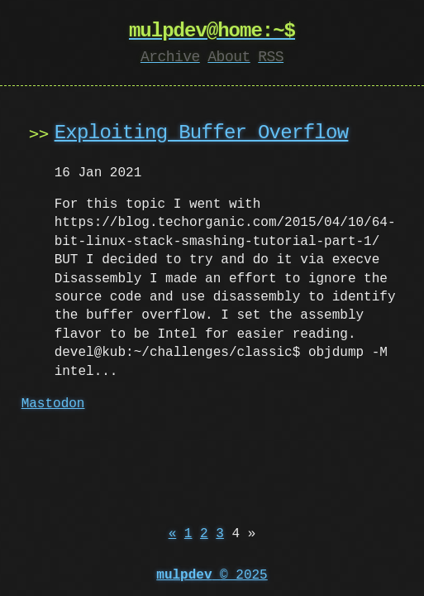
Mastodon (53, 404)
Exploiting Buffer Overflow (202, 133)
